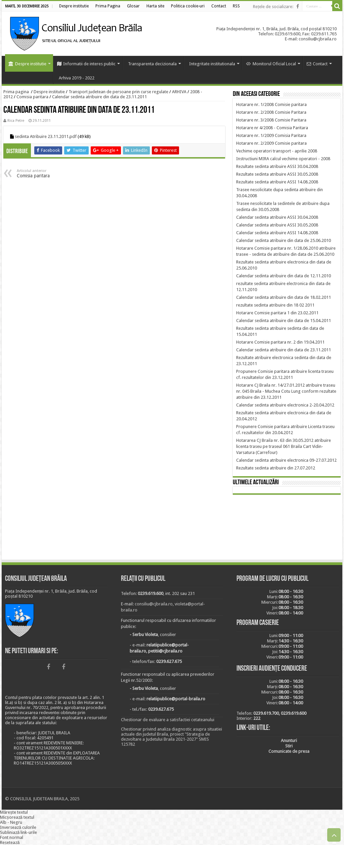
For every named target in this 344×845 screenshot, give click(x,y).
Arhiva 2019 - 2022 (76, 77)
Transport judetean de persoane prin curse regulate (118, 91)
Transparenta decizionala (152, 63)
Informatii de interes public (86, 63)
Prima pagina (16, 91)
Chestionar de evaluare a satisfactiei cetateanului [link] (167, 719)
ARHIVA (179, 91)
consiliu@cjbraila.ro (154, 603)
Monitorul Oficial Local (271, 63)
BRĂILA (287, 528)
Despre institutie (27, 63)
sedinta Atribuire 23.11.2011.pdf (46, 136)
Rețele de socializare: (273, 6)
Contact (317, 63)
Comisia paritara (32, 96)
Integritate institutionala (212, 63)
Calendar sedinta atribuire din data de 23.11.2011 (99, 96)
